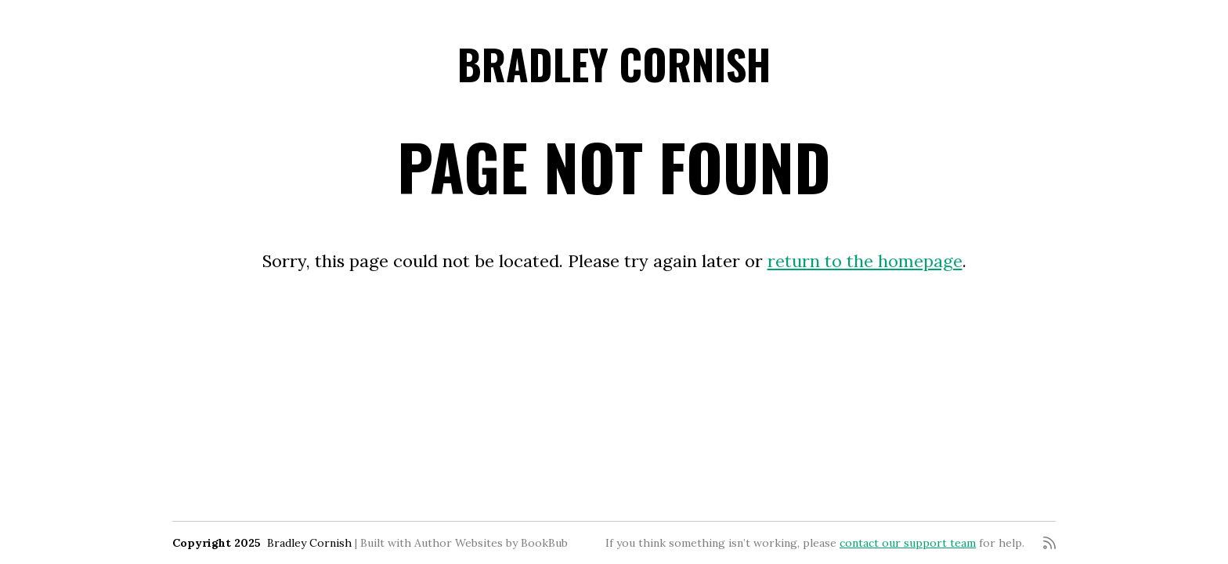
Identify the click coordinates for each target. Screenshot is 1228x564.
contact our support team (908, 543)
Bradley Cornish (614, 64)
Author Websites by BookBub (491, 543)
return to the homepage (865, 261)
